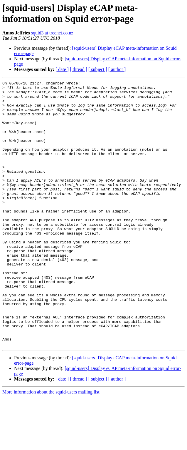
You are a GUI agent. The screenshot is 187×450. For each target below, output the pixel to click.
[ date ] (62, 69)
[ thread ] (78, 69)
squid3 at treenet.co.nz (52, 32)
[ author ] (117, 69)
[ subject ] (97, 69)
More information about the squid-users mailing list (51, 444)
